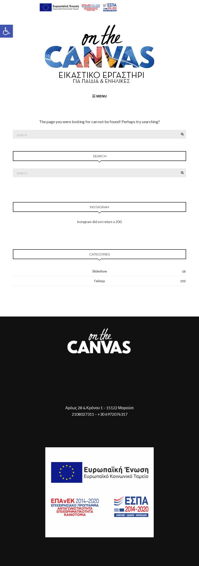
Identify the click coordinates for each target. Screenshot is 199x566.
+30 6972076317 (112, 414)
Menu (99, 96)
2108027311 (83, 414)
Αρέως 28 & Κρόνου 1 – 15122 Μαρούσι (99, 407)
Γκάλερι (99, 281)
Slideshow (99, 271)
